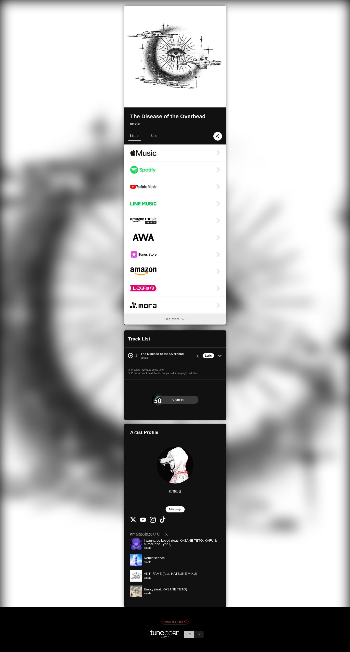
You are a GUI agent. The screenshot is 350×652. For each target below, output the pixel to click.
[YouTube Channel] (143, 520)
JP (199, 634)
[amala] (175, 465)
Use (154, 136)
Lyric (208, 355)
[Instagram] (153, 521)
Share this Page (175, 621)
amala (135, 124)
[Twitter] (133, 521)
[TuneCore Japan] (165, 636)
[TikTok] (163, 522)
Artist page (175, 509)
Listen (134, 136)
